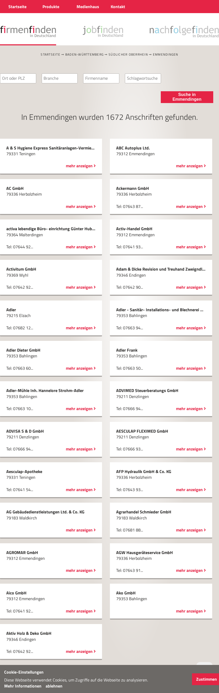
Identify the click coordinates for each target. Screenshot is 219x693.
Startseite (50, 54)
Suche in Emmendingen (187, 96)
